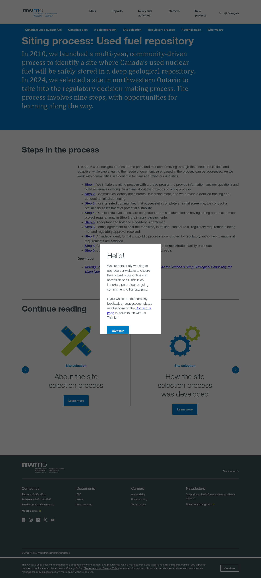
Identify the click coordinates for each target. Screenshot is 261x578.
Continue (103, 312)
